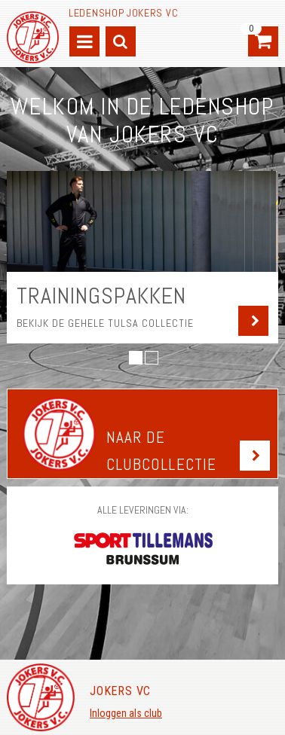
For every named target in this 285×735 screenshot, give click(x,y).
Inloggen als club (126, 713)
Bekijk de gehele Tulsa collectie (105, 323)
